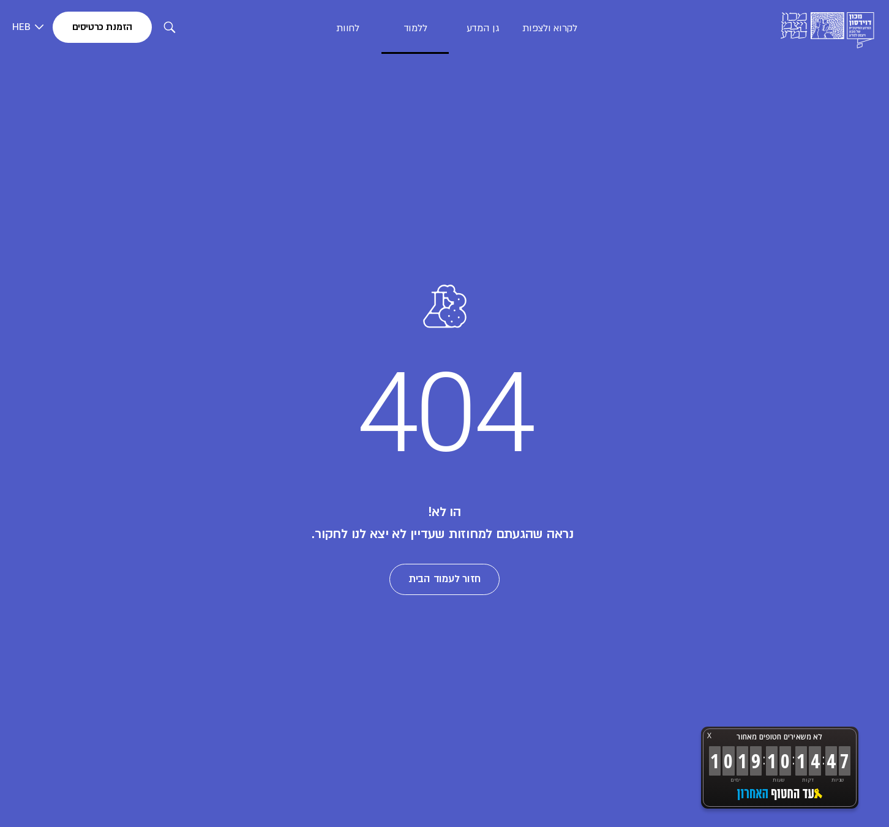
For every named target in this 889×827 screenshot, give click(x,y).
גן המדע (483, 28)
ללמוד (415, 28)
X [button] (709, 735)
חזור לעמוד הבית (444, 579)
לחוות (347, 28)
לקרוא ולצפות (549, 28)
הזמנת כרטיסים (102, 27)
